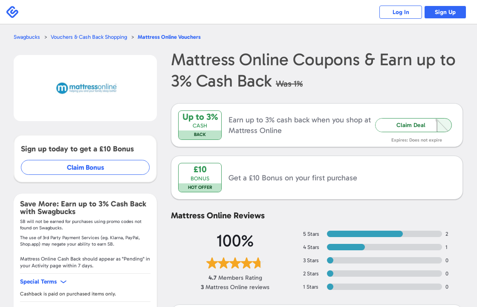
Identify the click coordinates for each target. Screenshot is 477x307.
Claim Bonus (85, 167)
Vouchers (169, 37)
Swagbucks (27, 37)
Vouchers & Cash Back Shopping (89, 37)
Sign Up (445, 12)
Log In (400, 12)
